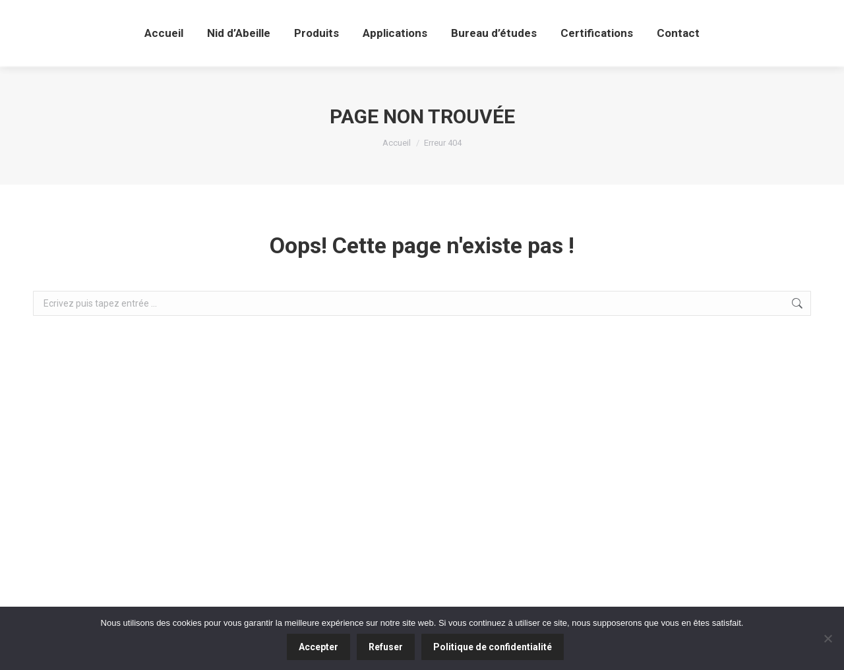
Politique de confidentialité (492, 647)
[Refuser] (827, 638)
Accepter (318, 647)
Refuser (386, 647)
